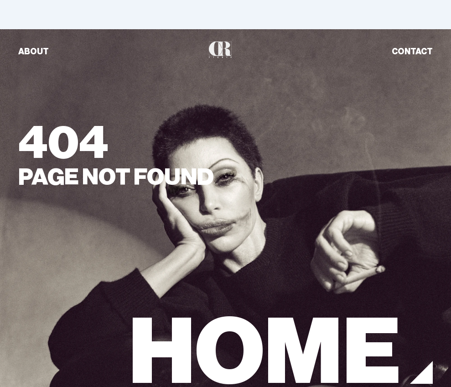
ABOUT (33, 52)
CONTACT (412, 52)
